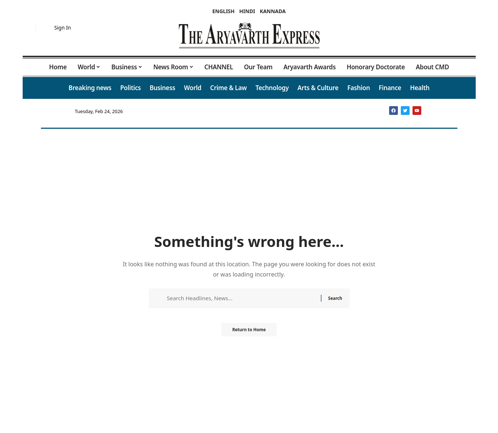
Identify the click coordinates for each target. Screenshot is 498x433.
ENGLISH (223, 11)
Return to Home (249, 332)
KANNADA (273, 11)
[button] (28, 27)
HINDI (247, 11)
